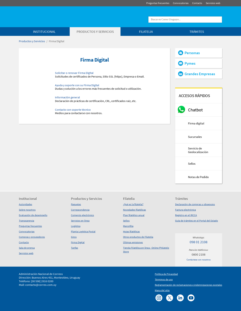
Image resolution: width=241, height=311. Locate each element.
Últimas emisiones (133, 242)
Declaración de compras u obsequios (195, 204)
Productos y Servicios (32, 41)
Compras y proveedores (32, 237)
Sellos (126, 220)
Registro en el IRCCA (186, 215)
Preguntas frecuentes (30, 226)
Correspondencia (80, 209)
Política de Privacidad (166, 274)
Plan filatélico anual (133, 215)
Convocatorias (26, 231)
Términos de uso (164, 279)
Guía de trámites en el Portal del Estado (196, 220)
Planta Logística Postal (83, 231)
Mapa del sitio (162, 290)
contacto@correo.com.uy (40, 285)
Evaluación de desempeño (33, 215)
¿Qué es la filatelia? (133, 204)
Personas (192, 53)
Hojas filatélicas (131, 231)
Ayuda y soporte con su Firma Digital (77, 85)
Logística (75, 226)
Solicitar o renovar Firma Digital (74, 73)
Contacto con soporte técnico (73, 109)
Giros (74, 237)
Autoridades (25, 204)
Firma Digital (56, 41)
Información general (67, 97)
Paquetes (76, 204)
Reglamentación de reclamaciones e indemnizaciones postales (188, 285)
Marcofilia (128, 226)
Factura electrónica (185, 209)
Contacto (24, 242)
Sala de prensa (27, 247)
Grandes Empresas (200, 74)
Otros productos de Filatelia (138, 237)
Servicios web (26, 253)
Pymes (190, 63)
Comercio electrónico (82, 215)
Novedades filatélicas (134, 209)
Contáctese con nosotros (199, 259)
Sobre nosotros (27, 209)
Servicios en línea (80, 220)
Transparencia (26, 220)
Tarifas (74, 247)
